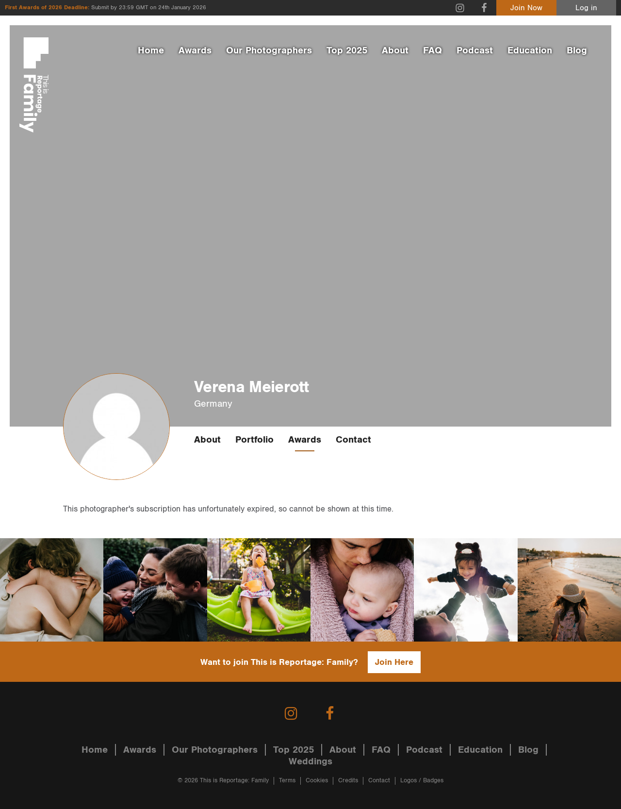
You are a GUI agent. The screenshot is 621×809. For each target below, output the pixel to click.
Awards (195, 50)
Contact (353, 440)
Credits (348, 780)
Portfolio (254, 440)
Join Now (526, 8)
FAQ (432, 50)
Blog (577, 50)
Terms (287, 780)
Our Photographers (269, 50)
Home (151, 50)
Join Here (394, 662)
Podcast (475, 50)
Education (529, 50)
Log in (586, 8)
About (395, 50)
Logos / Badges (421, 780)
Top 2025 (347, 50)
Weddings (310, 761)
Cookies (317, 780)
